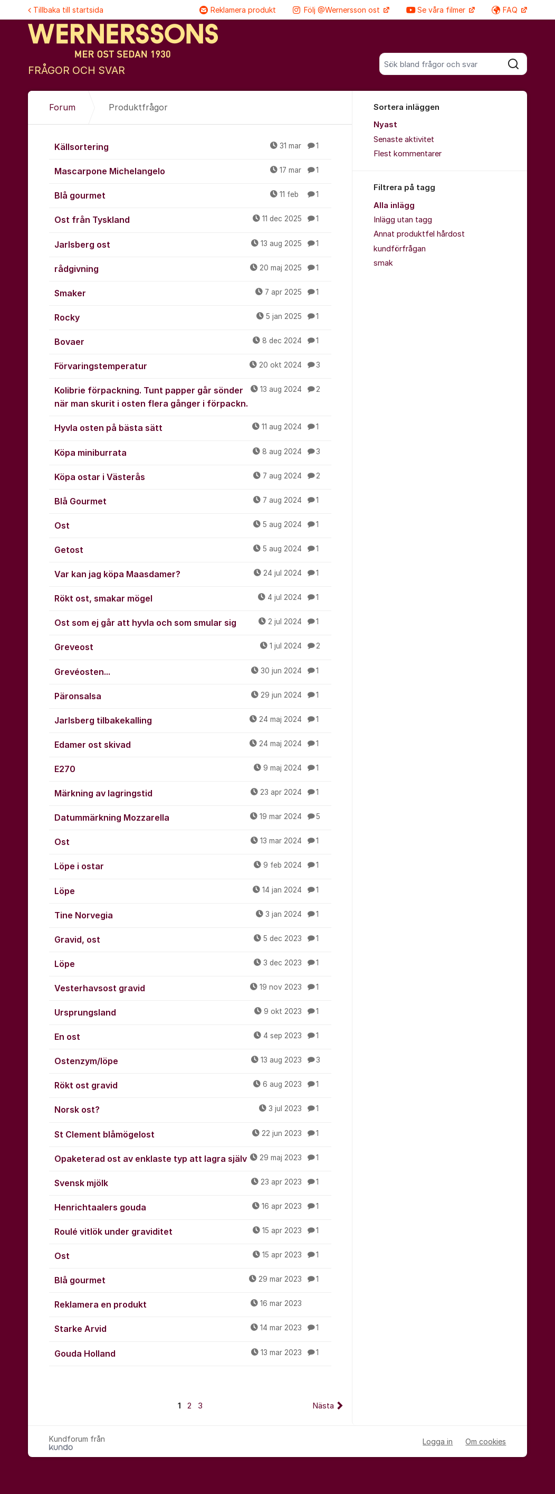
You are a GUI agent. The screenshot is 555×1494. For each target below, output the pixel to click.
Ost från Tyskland (192, 219)
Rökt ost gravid (192, 1085)
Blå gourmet (192, 195)
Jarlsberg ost (192, 244)
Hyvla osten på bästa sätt (192, 427)
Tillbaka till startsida (65, 9)
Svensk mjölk (192, 1182)
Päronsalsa (192, 695)
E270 (192, 768)
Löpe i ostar (192, 865)
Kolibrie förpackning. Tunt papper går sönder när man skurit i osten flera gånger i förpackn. (192, 396)
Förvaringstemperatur (192, 365)
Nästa (323, 1406)
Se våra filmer (436, 9)
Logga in (438, 1441)
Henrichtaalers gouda (192, 1207)
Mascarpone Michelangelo (192, 170)
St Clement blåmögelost (192, 1134)
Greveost (192, 646)
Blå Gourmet (192, 500)
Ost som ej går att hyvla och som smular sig (192, 622)
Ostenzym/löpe (192, 1060)
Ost (192, 525)
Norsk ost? (192, 1109)
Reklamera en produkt (192, 1304)
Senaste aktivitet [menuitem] (404, 139)
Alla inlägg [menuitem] (394, 205)
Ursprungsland (192, 1012)
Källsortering (192, 146)
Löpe (192, 890)
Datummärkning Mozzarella (192, 817)
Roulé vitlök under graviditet (192, 1231)
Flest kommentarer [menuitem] (408, 153)
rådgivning (192, 268)
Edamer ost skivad (192, 744)
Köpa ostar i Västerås (192, 476)
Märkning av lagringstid (192, 792)
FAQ (506, 9)
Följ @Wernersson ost (337, 9)
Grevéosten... (192, 671)
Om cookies (485, 1441)
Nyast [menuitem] (385, 124)
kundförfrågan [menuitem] (400, 248)
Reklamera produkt (237, 9)
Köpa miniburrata (192, 452)
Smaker (192, 292)
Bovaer (192, 341)
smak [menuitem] (383, 263)
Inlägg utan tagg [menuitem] (403, 219)
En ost (192, 1036)
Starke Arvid (192, 1328)
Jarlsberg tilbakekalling (192, 720)
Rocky (192, 317)
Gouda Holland (192, 1353)
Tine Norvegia (192, 914)
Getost (192, 549)
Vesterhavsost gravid (192, 987)
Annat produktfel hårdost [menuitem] (419, 234)
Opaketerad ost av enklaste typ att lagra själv (192, 1158)
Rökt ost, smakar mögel (192, 598)
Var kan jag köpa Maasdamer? (192, 573)
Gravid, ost (192, 939)
